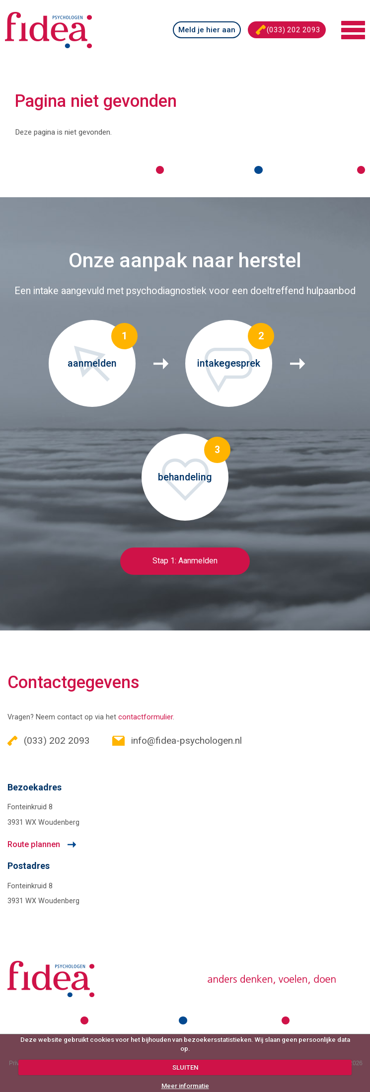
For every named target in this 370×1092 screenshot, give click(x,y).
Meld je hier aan (206, 29)
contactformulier (145, 717)
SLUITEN (185, 1067)
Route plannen (33, 844)
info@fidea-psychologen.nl (177, 741)
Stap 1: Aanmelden (185, 560)
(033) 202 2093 (288, 30)
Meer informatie (185, 1086)
